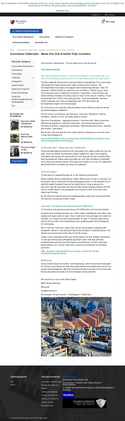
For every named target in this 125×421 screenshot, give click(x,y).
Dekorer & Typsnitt (64, 37)
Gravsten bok (87, 120)
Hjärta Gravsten (101, 120)
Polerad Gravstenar (71, 123)
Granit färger (47, 402)
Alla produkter (18, 161)
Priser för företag (20, 93)
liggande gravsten (70, 120)
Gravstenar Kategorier (23, 37)
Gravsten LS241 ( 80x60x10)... (28, 122)
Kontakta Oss (70, 376)
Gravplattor (17, 70)
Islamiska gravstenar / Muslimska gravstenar (81, 126)
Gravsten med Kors (49, 126)
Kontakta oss (41, 42)
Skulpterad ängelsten (51, 123)
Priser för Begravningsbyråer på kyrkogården (22, 99)
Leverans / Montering (51, 381)
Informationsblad (21, 42)
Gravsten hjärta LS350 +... (26, 136)
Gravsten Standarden (51, 120)
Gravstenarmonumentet (92, 123)
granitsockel (18, 85)
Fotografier (17, 81)
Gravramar (45, 37)
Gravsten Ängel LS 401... (28, 148)
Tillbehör (16, 77)
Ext (13, 105)
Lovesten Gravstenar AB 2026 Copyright (28, 418)
